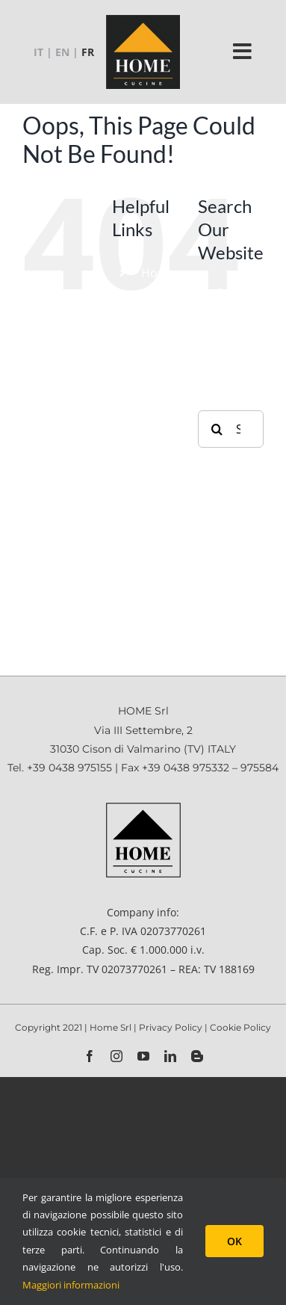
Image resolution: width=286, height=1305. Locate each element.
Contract (165, 387)
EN (62, 52)
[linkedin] (170, 1056)
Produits (165, 330)
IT (38, 52)
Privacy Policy (172, 1027)
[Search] (216, 429)
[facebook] (90, 1056)
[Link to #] (243, 51)
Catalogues (172, 465)
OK (234, 1241)
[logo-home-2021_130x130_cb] (143, 20)
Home (158, 273)
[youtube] (143, 1056)
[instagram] (116, 1056)
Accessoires (174, 359)
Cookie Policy (240, 1027)
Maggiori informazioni (70, 1285)
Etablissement (181, 301)
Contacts (166, 612)
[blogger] (197, 1056)
